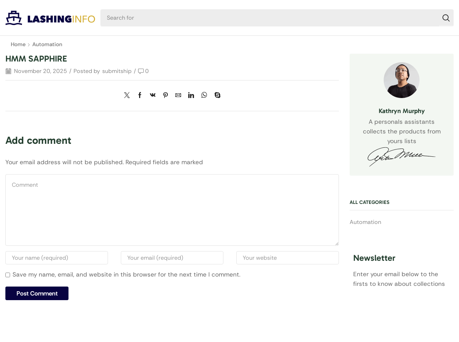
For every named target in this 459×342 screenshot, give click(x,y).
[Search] (446, 18)
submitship (117, 71)
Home (18, 44)
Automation (47, 44)
